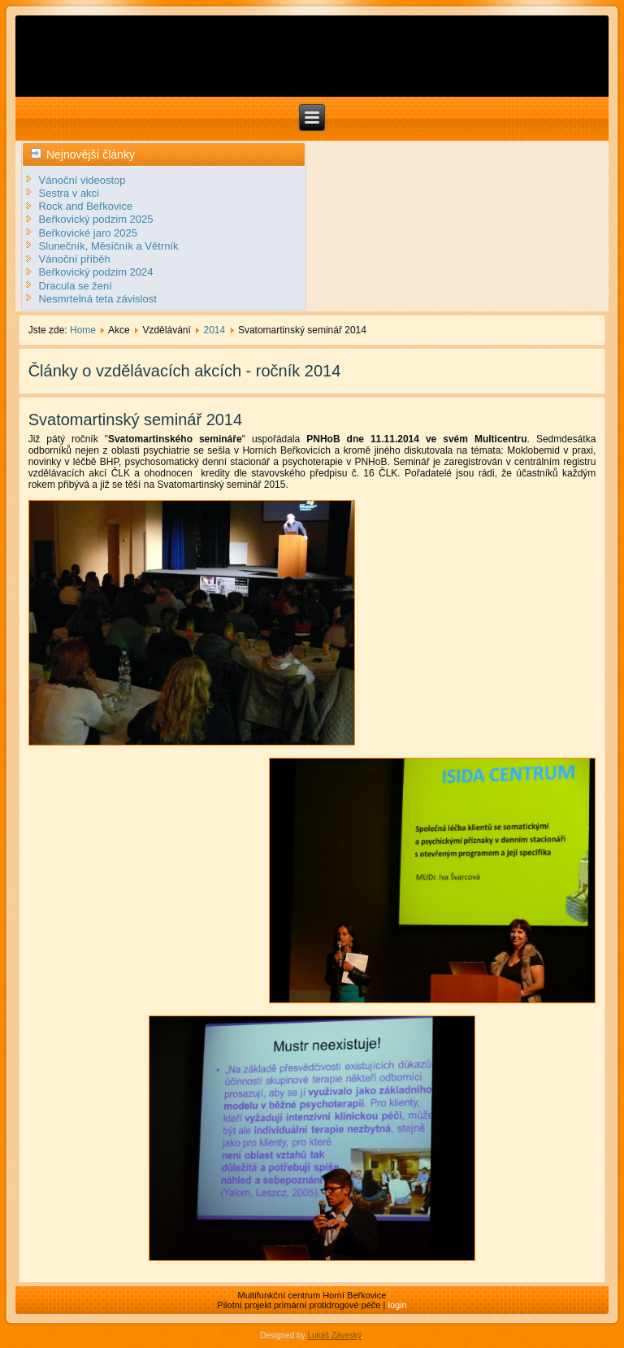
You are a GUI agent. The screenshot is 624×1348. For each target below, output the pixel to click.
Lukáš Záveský (334, 1335)
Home (83, 330)
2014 (215, 330)
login (397, 1305)
